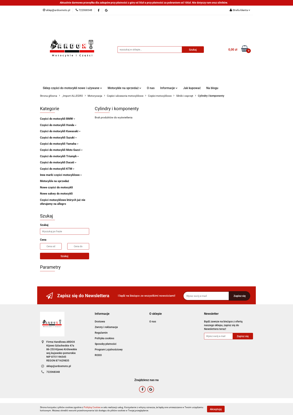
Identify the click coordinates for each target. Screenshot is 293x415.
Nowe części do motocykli (56, 187)
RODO (98, 355)
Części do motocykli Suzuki (58, 137)
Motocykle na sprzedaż (124, 88)
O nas (151, 88)
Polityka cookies (104, 338)
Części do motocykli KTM (57, 168)
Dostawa (100, 321)
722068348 (53, 371)
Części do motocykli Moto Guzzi (61, 150)
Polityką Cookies (92, 407)
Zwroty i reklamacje (106, 327)
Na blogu (212, 88)
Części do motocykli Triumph (59, 156)
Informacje (169, 88)
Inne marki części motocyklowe (61, 175)
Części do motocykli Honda (58, 125)
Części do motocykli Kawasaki (60, 131)
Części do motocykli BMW (57, 118)
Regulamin (101, 332)
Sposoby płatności (105, 343)
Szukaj (64, 256)
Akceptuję (216, 409)
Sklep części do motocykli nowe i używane (72, 88)
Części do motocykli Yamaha (59, 143)
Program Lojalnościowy (109, 349)
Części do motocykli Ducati (58, 162)
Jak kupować (192, 88)
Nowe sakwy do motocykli (56, 193)
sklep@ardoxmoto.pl (58, 366)
